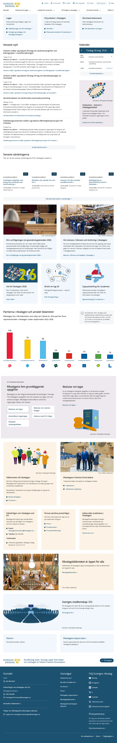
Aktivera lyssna (101, 3)
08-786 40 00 (10, 681)
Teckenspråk (56, 3)
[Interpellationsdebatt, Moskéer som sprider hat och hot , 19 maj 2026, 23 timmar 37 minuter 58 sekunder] (44, 182)
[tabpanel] (86, 409)
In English (67, 3)
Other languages (79, 3)
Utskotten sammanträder (101, 56)
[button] (23, 10)
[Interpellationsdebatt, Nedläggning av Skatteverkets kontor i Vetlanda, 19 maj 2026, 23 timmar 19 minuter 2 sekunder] (101, 184)
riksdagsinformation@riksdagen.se (18, 697)
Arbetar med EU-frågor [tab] (43, 416)
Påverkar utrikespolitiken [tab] (15, 423)
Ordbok (90, 3)
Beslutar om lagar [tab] (16, 409)
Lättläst (45, 3)
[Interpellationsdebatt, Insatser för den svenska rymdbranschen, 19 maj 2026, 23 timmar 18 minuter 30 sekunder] (72, 182)
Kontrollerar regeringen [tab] (18, 416)
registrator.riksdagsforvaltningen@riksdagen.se (23, 714)
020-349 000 (10, 694)
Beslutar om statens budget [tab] (42, 409)
